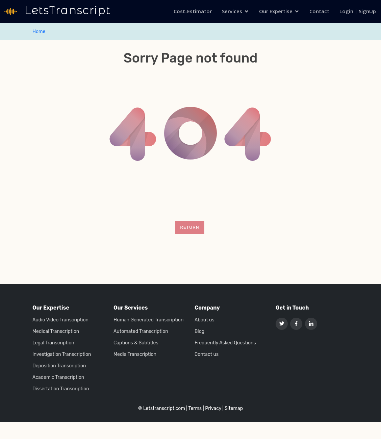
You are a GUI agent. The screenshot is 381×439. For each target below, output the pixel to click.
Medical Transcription (55, 331)
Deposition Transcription (59, 366)
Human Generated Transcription (148, 320)
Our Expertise (276, 11)
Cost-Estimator (193, 11)
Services (232, 11)
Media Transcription (134, 354)
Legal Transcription (53, 343)
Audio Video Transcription (60, 320)
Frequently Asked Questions (225, 343)
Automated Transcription (140, 331)
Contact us (207, 354)
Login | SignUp (357, 11)
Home (38, 31)
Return (189, 227)
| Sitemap (232, 408)
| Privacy (212, 408)
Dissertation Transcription (60, 389)
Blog (199, 331)
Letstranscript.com (164, 408)
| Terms (194, 408)
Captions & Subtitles (135, 343)
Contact (319, 11)
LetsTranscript (65, 10)
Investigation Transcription (61, 354)
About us (204, 320)
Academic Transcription (58, 377)
